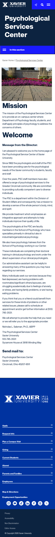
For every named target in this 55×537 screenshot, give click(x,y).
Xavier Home (8, 60)
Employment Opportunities (14, 497)
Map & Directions (10, 492)
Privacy (7, 513)
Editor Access (10, 528)
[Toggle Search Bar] (42, 4)
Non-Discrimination (12, 523)
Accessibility (9, 518)
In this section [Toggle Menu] (13, 49)
